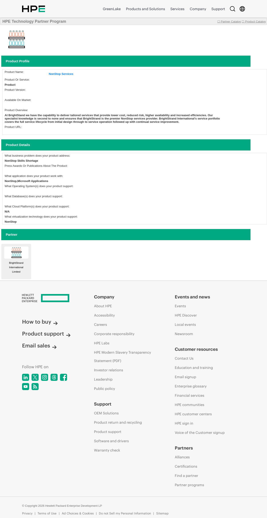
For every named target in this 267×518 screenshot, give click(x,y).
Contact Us (184, 358)
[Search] (232, 8)
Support (218, 9)
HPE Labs (101, 343)
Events (180, 306)
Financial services (189, 395)
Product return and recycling (118, 422)
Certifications (186, 466)
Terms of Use (47, 513)
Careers (100, 324)
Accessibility (104, 315)
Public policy (104, 388)
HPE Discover (186, 315)
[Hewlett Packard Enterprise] (49, 298)
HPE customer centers (193, 414)
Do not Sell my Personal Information (125, 513)
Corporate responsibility (114, 334)
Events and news (192, 297)
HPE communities (189, 404)
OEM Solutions (106, 413)
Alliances (182, 457)
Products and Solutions (145, 9)
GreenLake (112, 9)
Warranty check (107, 450)
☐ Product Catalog (254, 21)
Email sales (39, 345)
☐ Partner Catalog (229, 21)
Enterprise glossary (191, 386)
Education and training (194, 367)
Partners (184, 448)
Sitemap (162, 513)
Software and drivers (111, 441)
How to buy (40, 321)
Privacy (27, 513)
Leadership (103, 379)
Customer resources (196, 349)
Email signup (185, 377)
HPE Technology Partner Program (34, 21)
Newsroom (184, 334)
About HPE (103, 306)
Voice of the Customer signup (200, 432)
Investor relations (108, 370)
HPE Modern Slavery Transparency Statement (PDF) (122, 356)
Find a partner (186, 475)
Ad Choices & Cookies (78, 513)
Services (177, 9)
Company (198, 9)
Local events (185, 324)
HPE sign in (184, 423)
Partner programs (189, 485)
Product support (46, 333)
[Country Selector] (242, 8)
